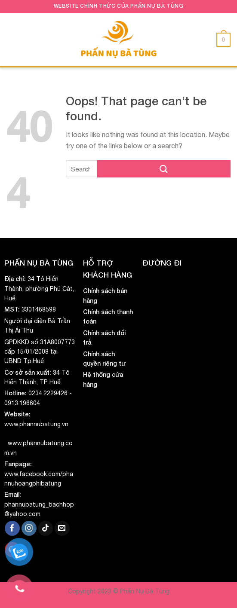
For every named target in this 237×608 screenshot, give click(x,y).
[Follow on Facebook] (12, 528)
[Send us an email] (62, 528)
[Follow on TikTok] (45, 528)
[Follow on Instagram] (29, 528)
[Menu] (12, 39)
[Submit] (164, 168)
